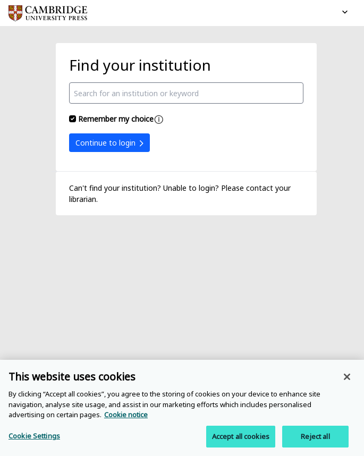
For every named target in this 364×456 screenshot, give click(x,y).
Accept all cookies (240, 438)
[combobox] (186, 93)
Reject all (315, 438)
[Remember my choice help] (159, 119)
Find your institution (140, 65)
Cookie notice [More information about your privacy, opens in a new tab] (126, 416)
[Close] (347, 379)
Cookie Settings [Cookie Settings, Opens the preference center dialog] (34, 438)
